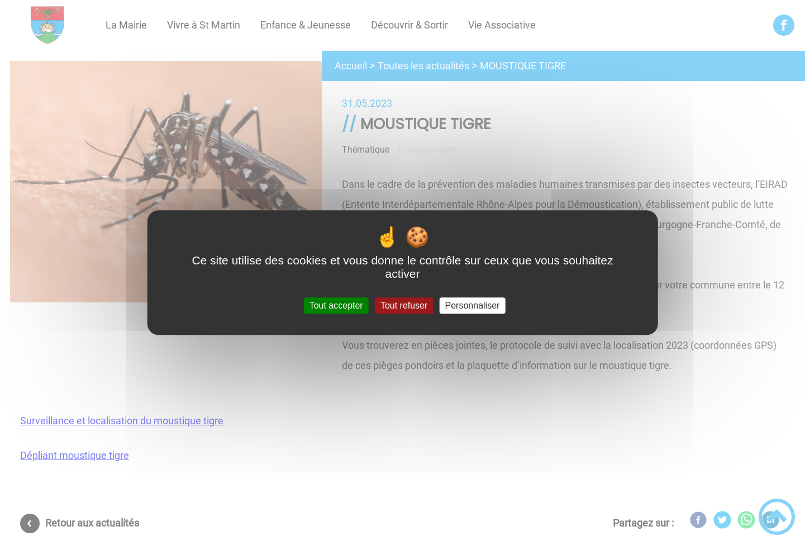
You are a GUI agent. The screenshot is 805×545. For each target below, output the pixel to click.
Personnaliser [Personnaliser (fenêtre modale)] (472, 305)
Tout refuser (403, 305)
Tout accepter (336, 305)
